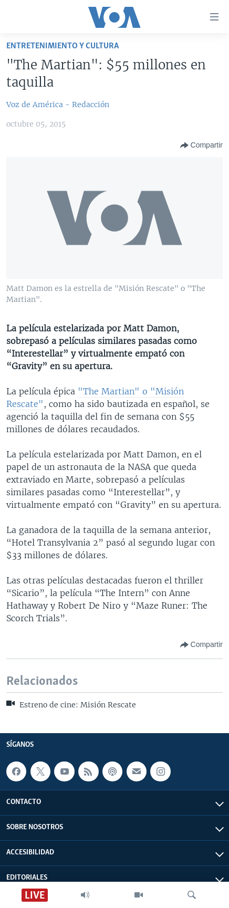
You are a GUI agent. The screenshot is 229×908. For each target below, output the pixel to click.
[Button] (201, 145)
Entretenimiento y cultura (62, 45)
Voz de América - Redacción (57, 104)
